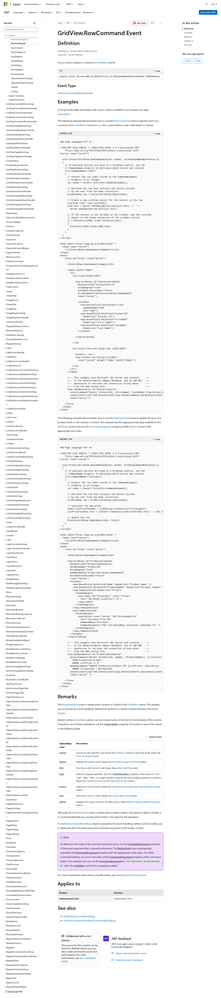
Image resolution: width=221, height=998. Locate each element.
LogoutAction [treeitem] (12, 574)
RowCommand (122, 120)
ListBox (103, 125)
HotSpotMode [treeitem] (13, 235)
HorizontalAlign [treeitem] (13, 221)
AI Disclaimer (10, 988)
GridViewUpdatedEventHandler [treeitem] (20, 200)
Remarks (188, 36)
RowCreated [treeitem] (16, 47)
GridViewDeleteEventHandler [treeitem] (19, 138)
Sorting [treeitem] (14, 91)
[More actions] (160, 23)
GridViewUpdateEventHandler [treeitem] (20, 208)
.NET (68, 22)
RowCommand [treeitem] (18, 43)
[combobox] (21, 29)
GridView (102, 62)
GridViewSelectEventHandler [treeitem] (19, 182)
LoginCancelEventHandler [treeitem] (18, 548)
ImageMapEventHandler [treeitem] (17, 317)
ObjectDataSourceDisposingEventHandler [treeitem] (22, 711)
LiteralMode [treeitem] (11, 530)
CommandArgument (101, 426)
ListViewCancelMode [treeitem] (16, 452)
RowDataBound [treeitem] (18, 52)
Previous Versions (28, 988)
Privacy (67, 988)
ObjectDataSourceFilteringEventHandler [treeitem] (22, 732)
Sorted (127, 795)
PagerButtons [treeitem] (12, 820)
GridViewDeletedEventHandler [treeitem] (20, 130)
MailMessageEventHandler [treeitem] (18, 587)
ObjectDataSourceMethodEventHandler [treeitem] (22, 748)
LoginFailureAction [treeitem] (15, 552)
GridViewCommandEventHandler (75, 93)
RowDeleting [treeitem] (17, 60)
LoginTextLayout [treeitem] (13, 565)
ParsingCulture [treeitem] (13, 855)
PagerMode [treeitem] (11, 825)
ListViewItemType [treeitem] (14, 495)
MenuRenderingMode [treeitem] (16, 635)
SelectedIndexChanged (149, 786)
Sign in (214, 3)
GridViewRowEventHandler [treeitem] (18, 173)
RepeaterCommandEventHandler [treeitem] (21, 956)
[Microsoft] (6, 4)
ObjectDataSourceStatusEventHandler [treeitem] (21, 788)
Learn (60, 22)
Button (132, 426)
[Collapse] (34, 23)
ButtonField (124, 848)
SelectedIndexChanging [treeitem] (22, 82)
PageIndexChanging (95, 780)
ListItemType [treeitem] (12, 434)
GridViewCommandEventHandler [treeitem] (21, 121)
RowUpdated (154, 801)
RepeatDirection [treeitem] (13, 943)
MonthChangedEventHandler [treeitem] (20, 670)
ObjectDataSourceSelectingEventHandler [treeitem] (21, 772)
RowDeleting (118, 761)
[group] (110, 274)
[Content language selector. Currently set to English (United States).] (18, 981)
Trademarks (127, 988)
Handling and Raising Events (131, 875)
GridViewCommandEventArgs (76, 823)
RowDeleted (134, 761)
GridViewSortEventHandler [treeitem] (18, 191)
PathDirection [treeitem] (12, 864)
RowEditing (127, 767)
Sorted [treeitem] (14, 87)
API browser (79, 22)
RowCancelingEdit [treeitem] (19, 39)
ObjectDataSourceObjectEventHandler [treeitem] (22, 756)
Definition (189, 28)
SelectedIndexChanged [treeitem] (22, 78)
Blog (42, 988)
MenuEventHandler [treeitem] (15, 600)
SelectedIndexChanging (123, 786)
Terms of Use (112, 988)
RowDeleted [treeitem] (16, 56)
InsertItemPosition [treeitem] (14, 321)
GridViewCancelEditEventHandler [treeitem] (21, 108)
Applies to (188, 40)
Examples (188, 32)
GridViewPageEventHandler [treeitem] (19, 156)
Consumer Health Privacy (88, 988)
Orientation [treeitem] (11, 799)
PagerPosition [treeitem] (12, 829)
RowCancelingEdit (84, 756)
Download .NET (208, 12)
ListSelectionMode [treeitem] (14, 439)
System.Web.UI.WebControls (83, 51)
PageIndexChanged (119, 780)
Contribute (55, 988)
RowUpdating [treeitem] (17, 74)
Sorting (115, 795)
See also (188, 44)
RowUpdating (137, 801)
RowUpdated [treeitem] (17, 69)
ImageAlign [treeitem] (11, 295)
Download (63, 114)
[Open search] (207, 4)
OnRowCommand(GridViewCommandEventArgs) (90, 920)
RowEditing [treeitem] (16, 65)
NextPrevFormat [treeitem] (13, 683)
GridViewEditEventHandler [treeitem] (18, 147)
